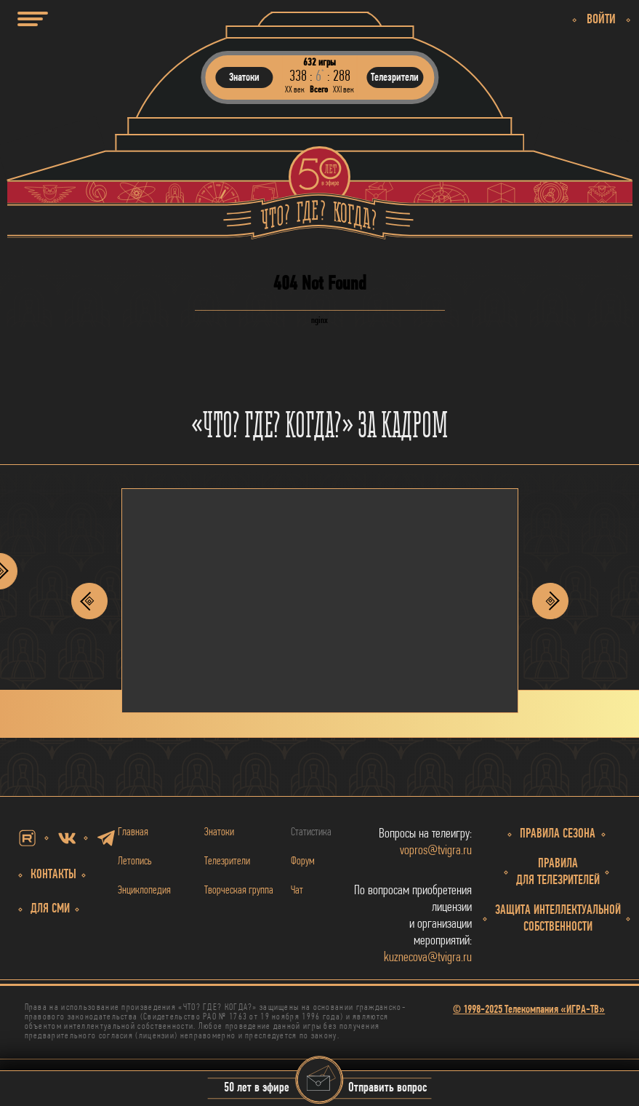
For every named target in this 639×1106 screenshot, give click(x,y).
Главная (133, 832)
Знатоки (219, 832)
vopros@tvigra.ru (436, 851)
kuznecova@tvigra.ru (428, 958)
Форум (303, 861)
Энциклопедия (144, 890)
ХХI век (343, 90)
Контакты (53, 875)
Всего (319, 90)
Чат (297, 890)
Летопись (135, 861)
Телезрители (227, 861)
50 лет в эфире (256, 1089)
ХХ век (295, 90)
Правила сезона (557, 834)
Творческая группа (238, 890)
